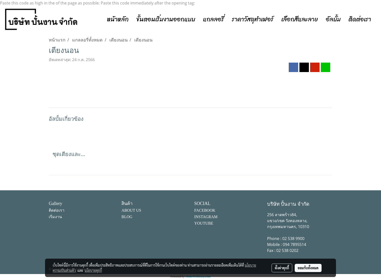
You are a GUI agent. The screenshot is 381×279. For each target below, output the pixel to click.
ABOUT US (131, 210)
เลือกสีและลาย (299, 19)
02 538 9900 (293, 238)
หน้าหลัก (118, 19)
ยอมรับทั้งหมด (308, 268)
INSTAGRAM (206, 217)
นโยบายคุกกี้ (93, 270)
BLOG (126, 217)
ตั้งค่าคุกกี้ (282, 268)
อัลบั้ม (333, 19)
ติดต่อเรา (359, 19)
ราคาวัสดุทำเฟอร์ (253, 19)
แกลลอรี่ (213, 19)
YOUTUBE (203, 223)
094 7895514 (294, 244)
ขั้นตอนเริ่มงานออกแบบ (165, 19)
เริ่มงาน (55, 217)
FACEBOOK (204, 210)
